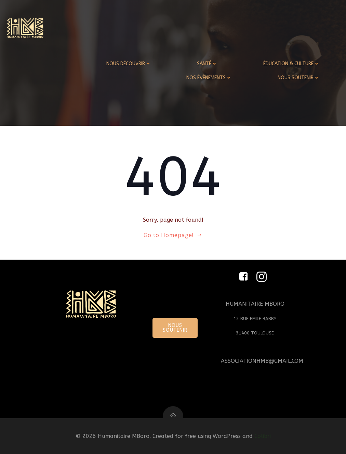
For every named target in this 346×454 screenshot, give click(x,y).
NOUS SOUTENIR (299, 78)
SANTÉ (207, 64)
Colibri (262, 436)
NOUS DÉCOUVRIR (128, 64)
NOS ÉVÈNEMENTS (209, 78)
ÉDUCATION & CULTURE (291, 64)
